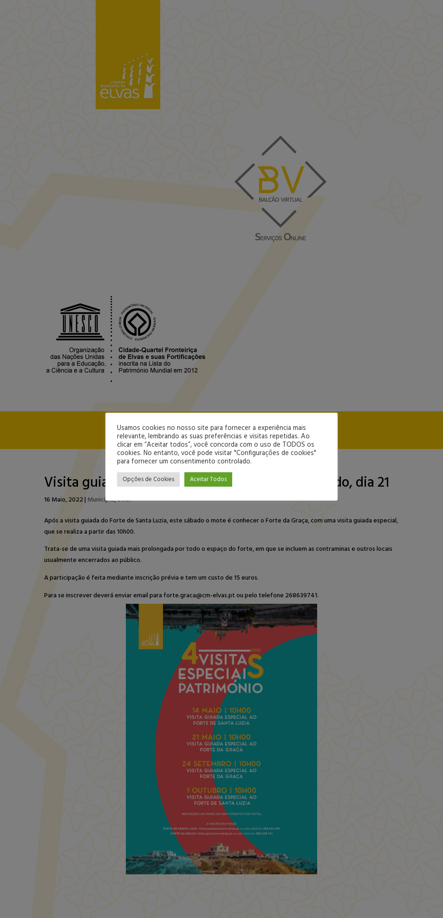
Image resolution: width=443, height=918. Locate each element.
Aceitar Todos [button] (208, 479)
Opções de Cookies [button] (148, 479)
